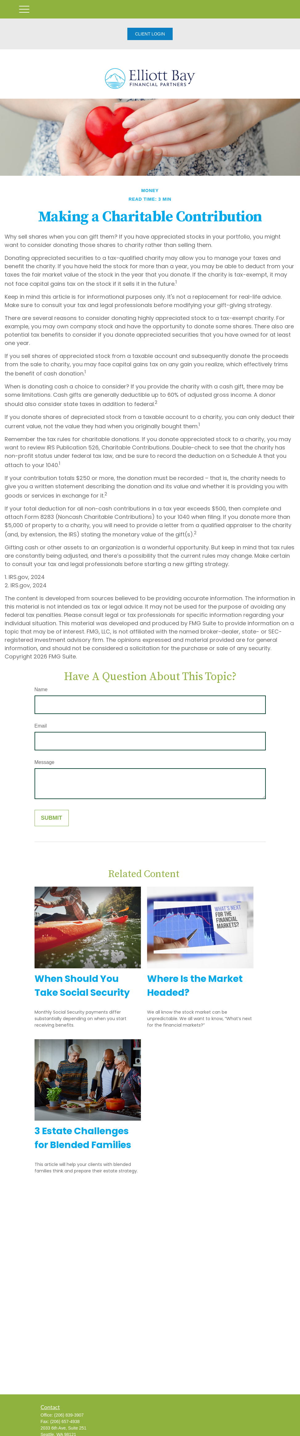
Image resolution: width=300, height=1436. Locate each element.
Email (41, 725)
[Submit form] (52, 818)
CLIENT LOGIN (150, 33)
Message (45, 762)
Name (41, 689)
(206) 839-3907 (69, 1415)
